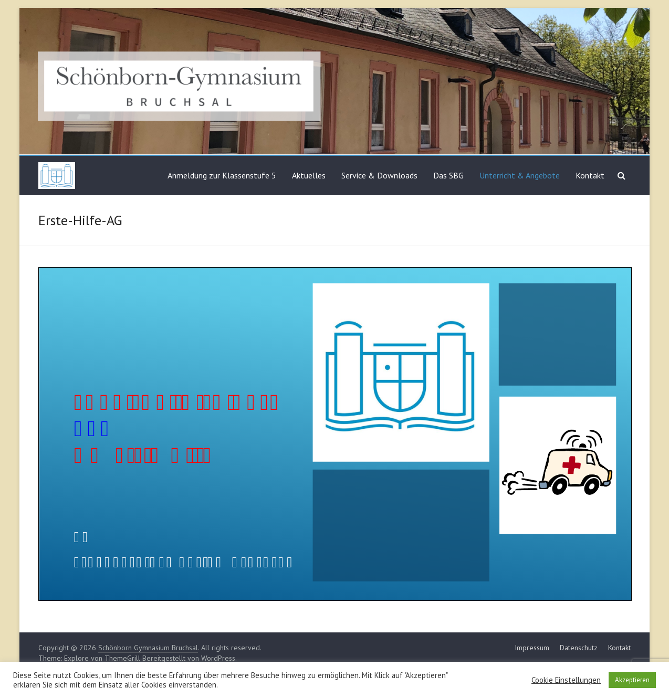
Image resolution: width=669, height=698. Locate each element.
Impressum (532, 647)
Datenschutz (579, 647)
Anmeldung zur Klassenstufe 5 (222, 175)
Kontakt (590, 175)
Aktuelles (309, 175)
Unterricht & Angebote (519, 175)
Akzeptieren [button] (632, 679)
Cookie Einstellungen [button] (566, 680)
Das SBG (448, 175)
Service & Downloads (379, 175)
